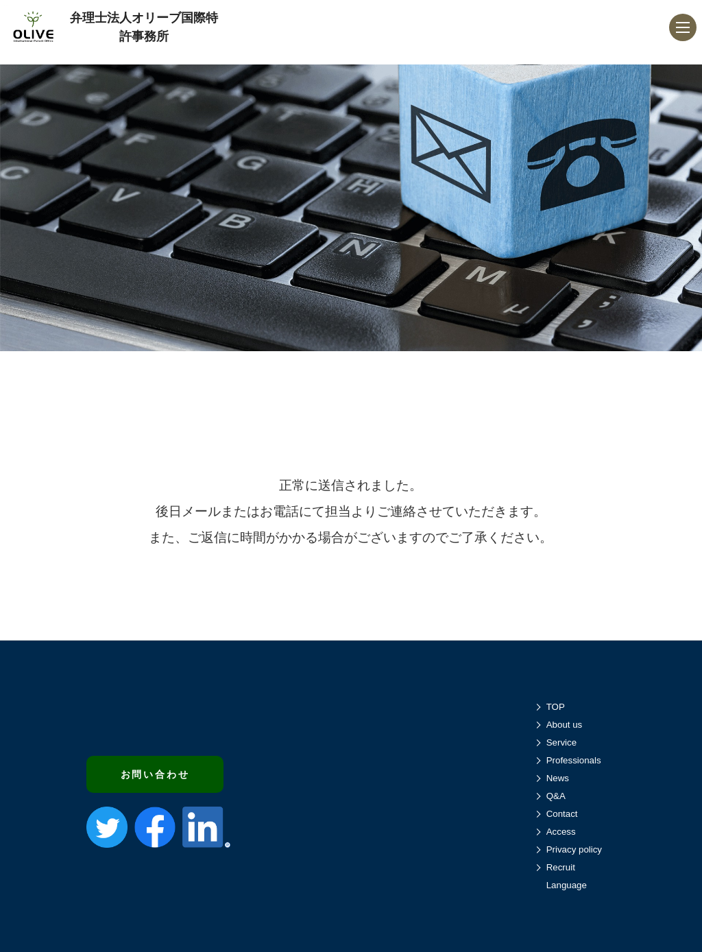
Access (561, 831)
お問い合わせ (155, 774)
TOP (555, 707)
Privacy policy (574, 849)
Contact (562, 814)
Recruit (560, 867)
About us (564, 724)
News (557, 778)
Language (566, 885)
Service (561, 742)
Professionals (573, 760)
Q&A (556, 796)
